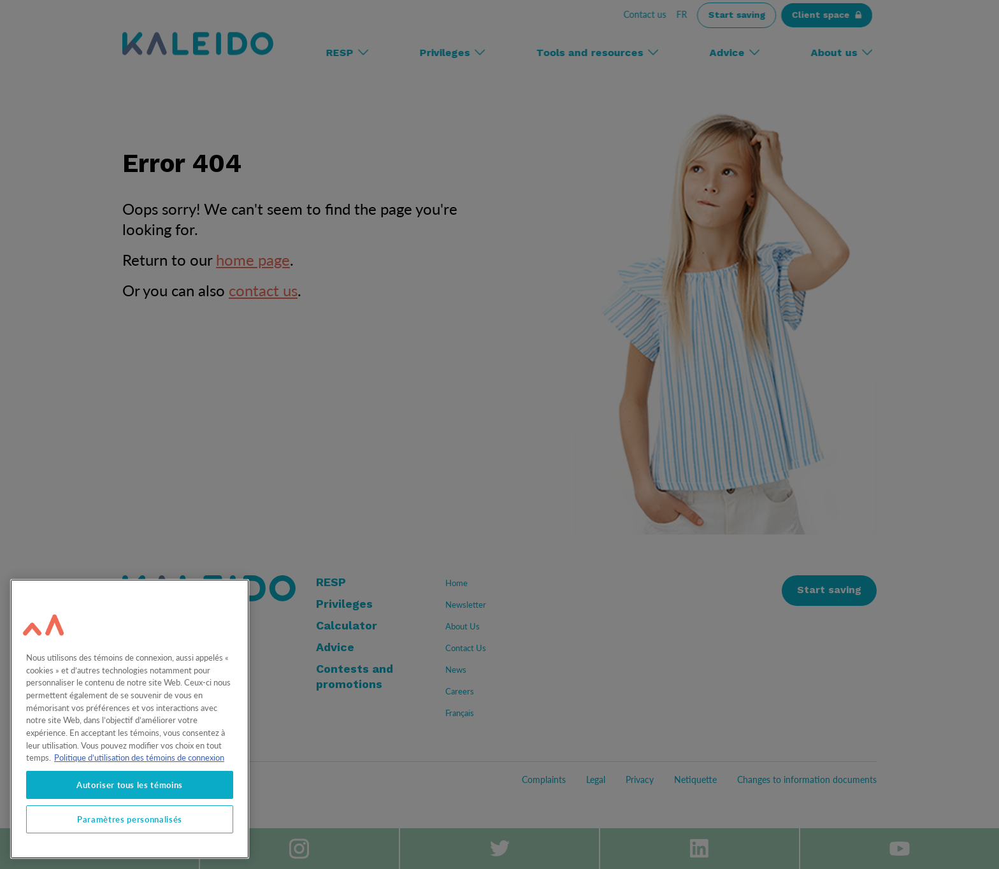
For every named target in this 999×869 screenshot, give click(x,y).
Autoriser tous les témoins (129, 785)
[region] (129, 719)
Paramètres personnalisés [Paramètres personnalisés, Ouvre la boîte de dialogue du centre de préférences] (129, 819)
